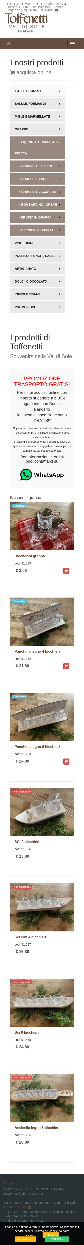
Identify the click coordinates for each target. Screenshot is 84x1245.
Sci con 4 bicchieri (30, 937)
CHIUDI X (57, 1239)
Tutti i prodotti (29, 91)
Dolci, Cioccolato (31, 281)
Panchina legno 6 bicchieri (37, 747)
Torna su (9, 1182)
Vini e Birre (24, 243)
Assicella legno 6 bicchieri (37, 1128)
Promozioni (25, 307)
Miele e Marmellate (32, 116)
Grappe (21, 129)
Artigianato (25, 268)
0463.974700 (16, 1207)
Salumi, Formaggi (30, 103)
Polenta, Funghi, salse (35, 256)
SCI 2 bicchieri (27, 842)
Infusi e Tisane (27, 294)
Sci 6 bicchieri (27, 1032)
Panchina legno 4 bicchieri (37, 651)
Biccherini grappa (30, 556)
